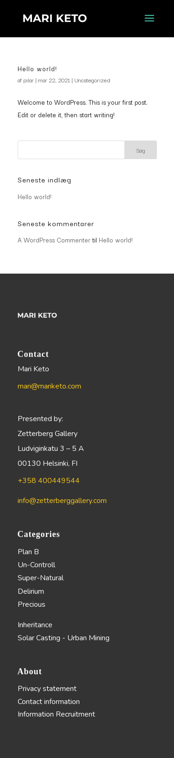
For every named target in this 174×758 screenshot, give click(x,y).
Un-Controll (36, 565)
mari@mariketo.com (49, 386)
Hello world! (37, 68)
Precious (31, 604)
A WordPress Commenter (54, 240)
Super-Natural (41, 578)
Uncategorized (92, 79)
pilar (28, 79)
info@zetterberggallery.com (62, 501)
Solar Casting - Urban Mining (64, 638)
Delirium (31, 591)
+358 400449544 (49, 481)
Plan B (28, 552)
